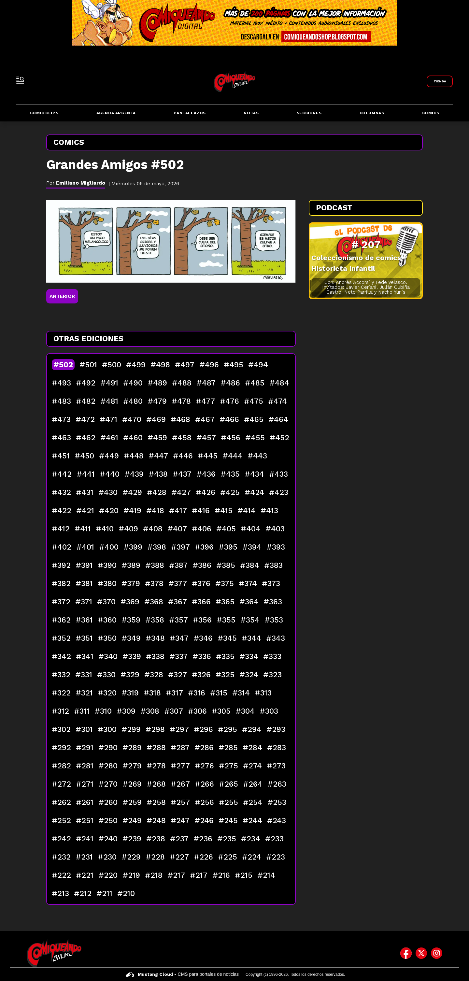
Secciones (309, 113)
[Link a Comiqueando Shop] (440, 81)
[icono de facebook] (406, 953)
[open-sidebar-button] (20, 80)
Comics (430, 113)
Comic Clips (44, 113)
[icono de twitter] (421, 953)
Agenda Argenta (116, 113)
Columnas (372, 113)
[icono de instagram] (436, 953)
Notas (251, 113)
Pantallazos (190, 113)
